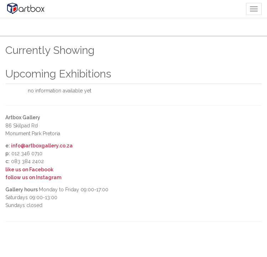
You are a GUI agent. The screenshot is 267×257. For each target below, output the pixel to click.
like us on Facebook (29, 169)
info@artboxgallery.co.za (42, 145)
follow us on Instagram (33, 177)
